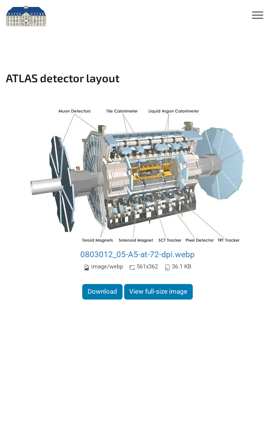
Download (102, 291)
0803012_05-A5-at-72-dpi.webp (137, 254)
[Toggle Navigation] (257, 16)
